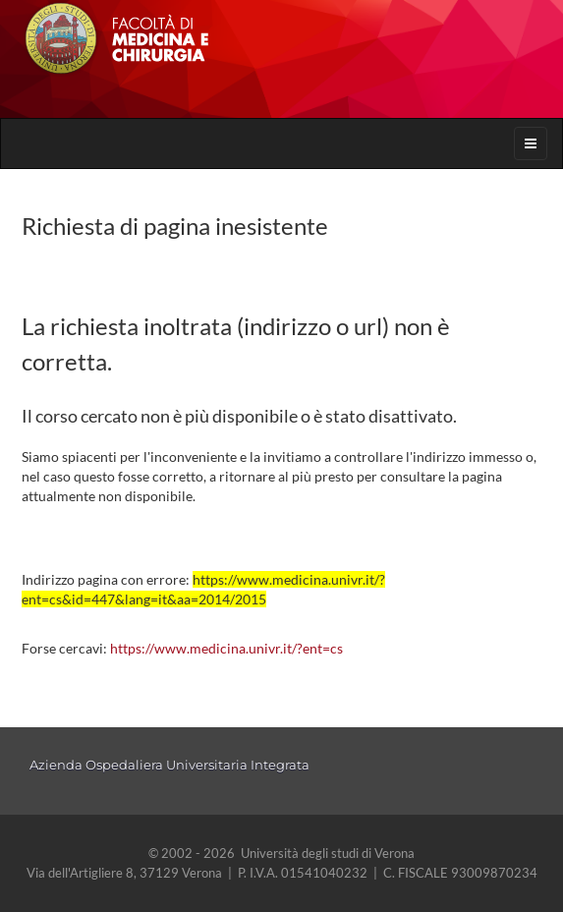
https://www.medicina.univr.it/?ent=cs (226, 648)
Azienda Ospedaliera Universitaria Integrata (169, 764)
